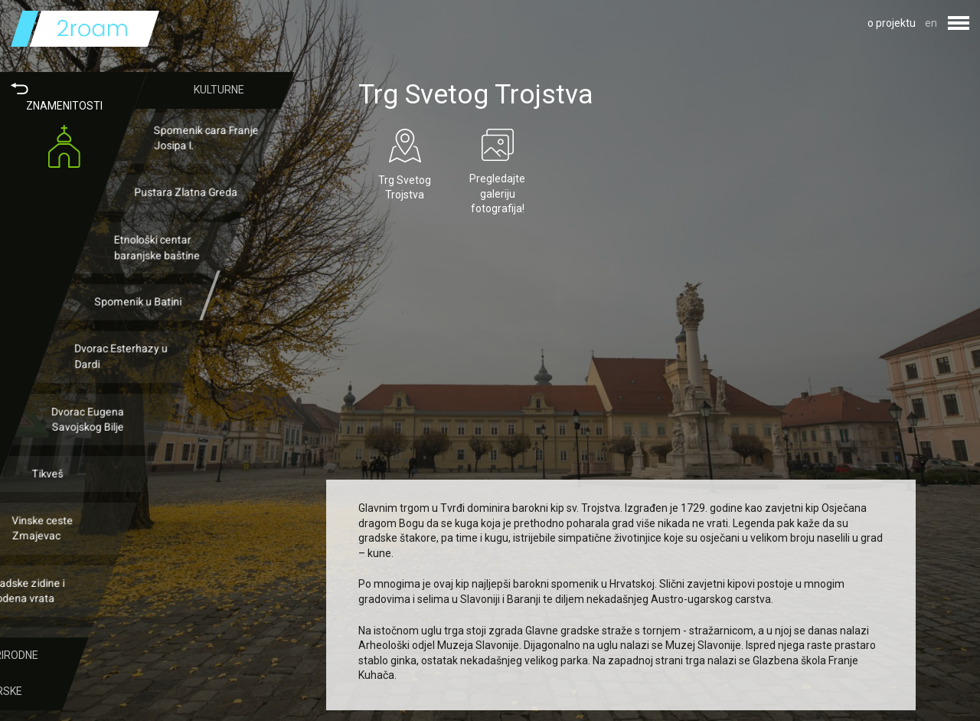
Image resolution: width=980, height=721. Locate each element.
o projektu (891, 23)
